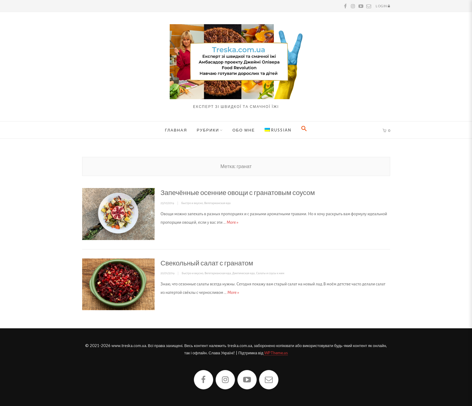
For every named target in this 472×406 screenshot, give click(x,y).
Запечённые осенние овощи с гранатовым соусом (238, 192)
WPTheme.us (276, 352)
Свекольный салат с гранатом (207, 263)
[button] (304, 130)
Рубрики (208, 130)
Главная (176, 130)
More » (233, 222)
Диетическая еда (243, 273)
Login (383, 6)
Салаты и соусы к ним (270, 273)
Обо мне (244, 130)
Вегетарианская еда (217, 203)
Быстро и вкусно (192, 203)
